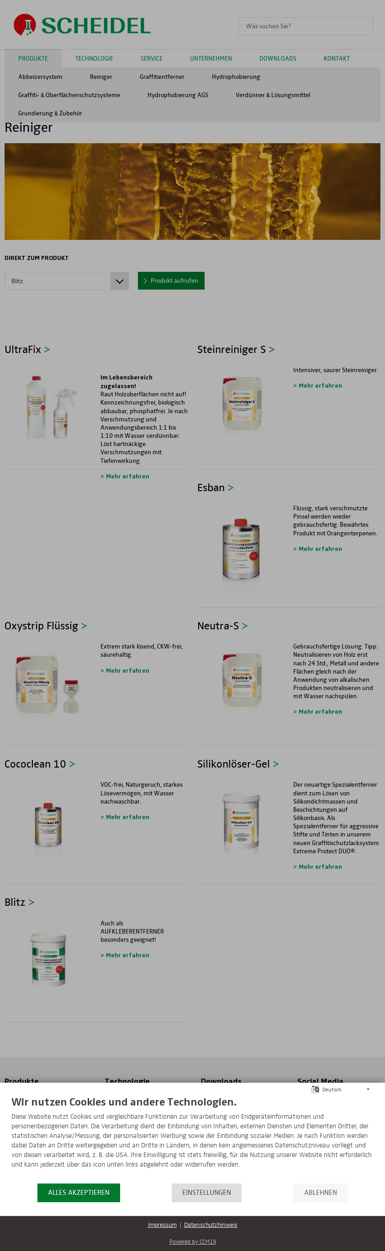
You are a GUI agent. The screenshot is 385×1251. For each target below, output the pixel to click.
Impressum (162, 1225)
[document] (192, 1138)
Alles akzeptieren (79, 1193)
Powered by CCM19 (192, 1242)
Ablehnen (320, 1193)
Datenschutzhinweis (210, 1225)
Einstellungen (206, 1193)
